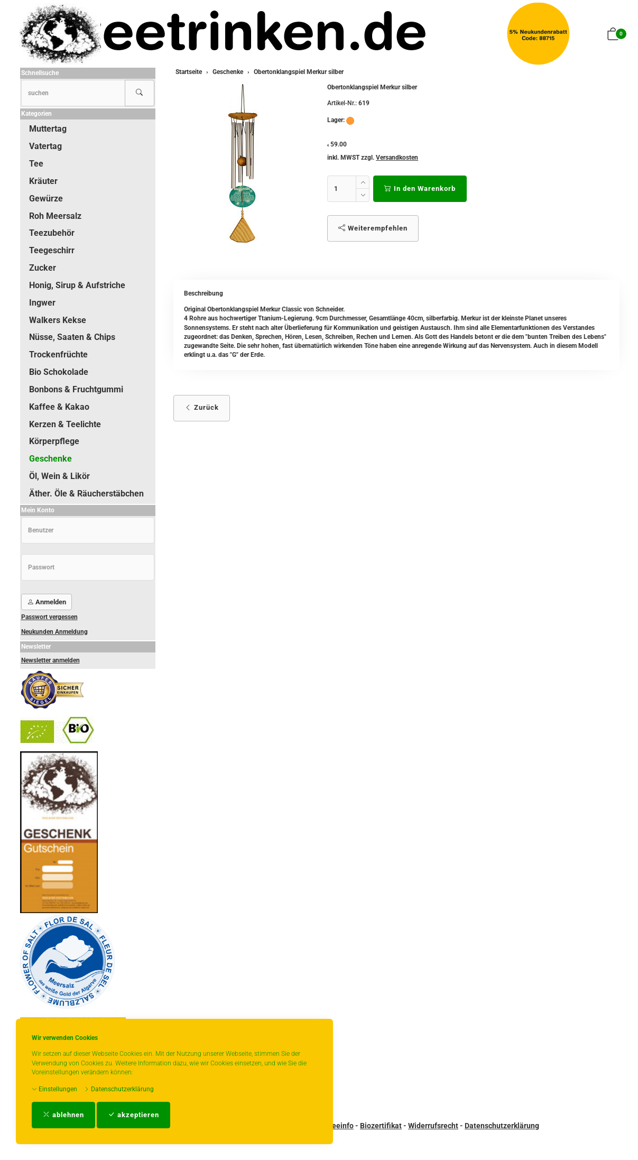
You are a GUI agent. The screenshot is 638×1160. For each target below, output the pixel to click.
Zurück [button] (201, 407)
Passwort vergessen (49, 617)
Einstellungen (54, 1089)
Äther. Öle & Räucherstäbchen (86, 494)
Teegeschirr (52, 250)
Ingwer (42, 303)
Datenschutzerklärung (119, 1089)
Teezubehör (52, 233)
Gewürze (46, 199)
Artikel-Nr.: (342, 103)
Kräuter (43, 181)
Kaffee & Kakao (59, 407)
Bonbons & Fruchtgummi (76, 389)
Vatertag (45, 146)
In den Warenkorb (420, 188)
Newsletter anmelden (50, 660)
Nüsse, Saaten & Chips (72, 337)
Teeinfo (341, 1125)
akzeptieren (133, 1115)
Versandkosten (397, 157)
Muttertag (48, 129)
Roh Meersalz (55, 216)
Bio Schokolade (58, 372)
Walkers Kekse (57, 320)
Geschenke (50, 459)
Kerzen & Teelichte (65, 424)
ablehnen (63, 1115)
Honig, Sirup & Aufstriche (77, 285)
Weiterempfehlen (373, 228)
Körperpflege (54, 441)
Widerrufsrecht (433, 1125)
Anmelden (46, 602)
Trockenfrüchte (58, 354)
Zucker (42, 268)
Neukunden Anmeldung (54, 632)
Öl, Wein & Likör (59, 476)
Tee (36, 164)
